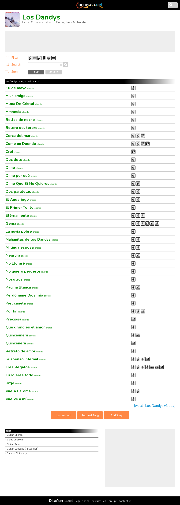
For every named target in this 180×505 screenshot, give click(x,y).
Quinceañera (21, 335)
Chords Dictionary (17, 453)
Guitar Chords (14, 434)
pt (115, 500)
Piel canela (19, 303)
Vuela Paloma (22, 391)
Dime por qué (21, 175)
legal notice (82, 500)
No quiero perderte (27, 271)
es (104, 500)
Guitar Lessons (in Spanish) (22, 448)
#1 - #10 (53, 72)
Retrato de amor (24, 351)
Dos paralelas (22, 191)
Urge (14, 383)
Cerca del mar (22, 135)
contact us (125, 500)
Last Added (63, 415)
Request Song (90, 415)
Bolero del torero (25, 127)
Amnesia (17, 111)
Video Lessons (15, 439)
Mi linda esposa (23, 247)
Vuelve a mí (20, 399)
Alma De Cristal (24, 103)
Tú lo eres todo (23, 375)
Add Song (116, 415)
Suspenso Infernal (26, 359)
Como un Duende (25, 143)
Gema (15, 223)
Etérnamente (21, 215)
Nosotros (18, 279)
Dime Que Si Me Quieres (31, 183)
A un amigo (19, 95)
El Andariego (21, 199)
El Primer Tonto (23, 207)
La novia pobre (22, 231)
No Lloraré (19, 263)
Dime (14, 167)
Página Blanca (22, 287)
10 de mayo (20, 88)
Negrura (17, 255)
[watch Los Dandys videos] (154, 406)
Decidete (18, 159)
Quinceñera (20, 343)
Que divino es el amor (29, 327)
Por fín (15, 311)
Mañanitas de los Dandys (32, 239)
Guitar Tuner (14, 444)
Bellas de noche (24, 119)
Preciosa (17, 319)
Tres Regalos (21, 367)
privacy (96, 500)
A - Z (36, 72)
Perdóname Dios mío (28, 295)
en (110, 500)
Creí (13, 151)
